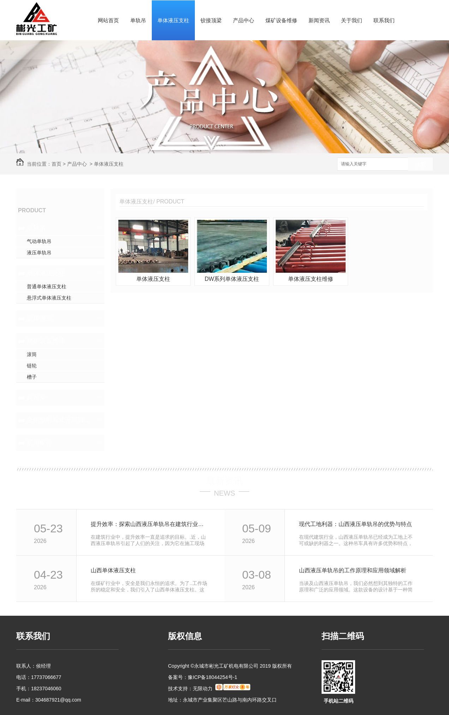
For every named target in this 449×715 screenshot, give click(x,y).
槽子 (32, 377)
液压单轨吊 (39, 252)
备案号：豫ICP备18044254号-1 (202, 677)
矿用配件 (39, 442)
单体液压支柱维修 (310, 279)
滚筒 (32, 354)
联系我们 (384, 20)
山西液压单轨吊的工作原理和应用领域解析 (352, 570)
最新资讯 (224, 480)
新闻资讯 (319, 20)
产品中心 (243, 20)
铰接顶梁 (211, 20)
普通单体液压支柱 (46, 286)
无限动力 (202, 688)
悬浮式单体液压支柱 (49, 298)
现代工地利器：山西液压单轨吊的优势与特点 (355, 524)
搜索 (420, 164)
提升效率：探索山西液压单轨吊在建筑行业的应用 (150, 524)
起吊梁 (36, 397)
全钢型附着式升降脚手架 (59, 420)
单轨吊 (138, 20)
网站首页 (108, 20)
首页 (56, 164)
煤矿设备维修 (281, 20)
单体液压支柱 (173, 20)
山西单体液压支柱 (113, 570)
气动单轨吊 (39, 241)
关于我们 (351, 20)
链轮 (32, 365)
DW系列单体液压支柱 (232, 279)
